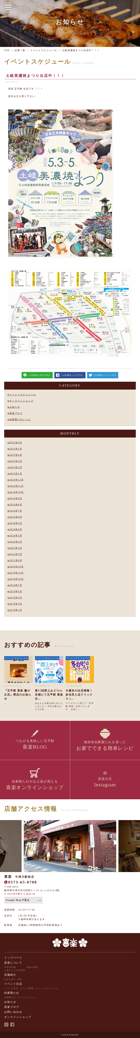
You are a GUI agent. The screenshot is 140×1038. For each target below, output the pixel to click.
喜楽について (13, 962)
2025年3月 (15, 461)
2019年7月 (15, 585)
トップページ (13, 957)
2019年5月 (15, 597)
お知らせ (14, 407)
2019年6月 (15, 591)
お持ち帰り (10, 979)
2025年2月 (15, 467)
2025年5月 (15, 449)
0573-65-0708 (22, 882)
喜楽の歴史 (32, 967)
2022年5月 (15, 548)
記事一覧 (20, 50)
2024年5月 (15, 523)
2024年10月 (16, 492)
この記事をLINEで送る (39, 375)
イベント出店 (13, 983)
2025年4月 (15, 455)
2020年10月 (16, 566)
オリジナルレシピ (26, 997)
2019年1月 (15, 610)
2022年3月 (15, 554)
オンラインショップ (21, 401)
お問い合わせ (13, 1012)
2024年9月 (15, 498)
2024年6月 (15, 517)
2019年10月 (16, 579)
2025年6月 (15, 442)
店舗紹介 (10, 974)
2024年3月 (15, 535)
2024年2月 (15, 542)
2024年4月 (15, 529)
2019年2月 (15, 604)
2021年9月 (15, 560)
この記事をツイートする (104, 375)
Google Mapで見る (18, 900)
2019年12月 (16, 573)
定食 (19, 979)
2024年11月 (16, 486)
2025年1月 (15, 473)
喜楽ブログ (16, 413)
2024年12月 (16, 480)
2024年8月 (15, 504)
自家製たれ (11, 992)
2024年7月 (15, 511)
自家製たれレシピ (20, 419)
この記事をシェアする (71, 375)
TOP (7, 50)
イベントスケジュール (43, 50)
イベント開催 (27, 988)
